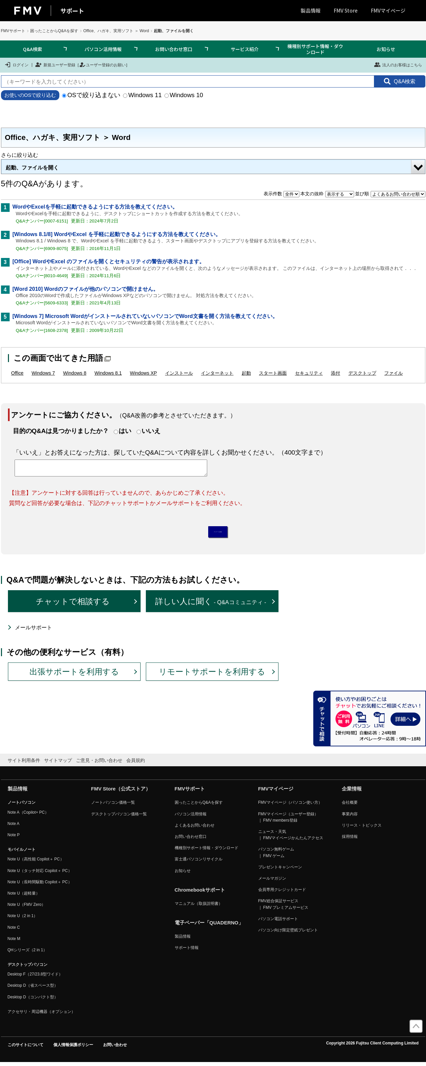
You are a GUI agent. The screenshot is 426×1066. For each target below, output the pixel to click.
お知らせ (386, 49)
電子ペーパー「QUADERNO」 (209, 926)
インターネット (217, 373)
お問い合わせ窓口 (173, 49)
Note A (14, 827)
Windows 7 (43, 373)
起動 (246, 373)
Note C (14, 930)
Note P (14, 838)
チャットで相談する (73, 604)
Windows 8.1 (108, 373)
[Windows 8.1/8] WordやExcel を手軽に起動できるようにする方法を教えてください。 (117, 234)
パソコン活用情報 (103, 49)
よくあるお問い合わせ (194, 829)
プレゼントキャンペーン (280, 870)
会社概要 (350, 806)
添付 (335, 373)
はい (125, 430)
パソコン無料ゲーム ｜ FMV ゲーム (276, 855)
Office (17, 373)
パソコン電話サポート (278, 922)
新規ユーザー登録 (55, 64)
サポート (72, 10)
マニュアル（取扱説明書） (198, 907)
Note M (14, 942)
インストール (179, 373)
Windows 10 (183, 95)
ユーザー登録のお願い (102, 64)
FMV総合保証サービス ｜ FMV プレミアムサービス (283, 907)
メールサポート (33, 631)
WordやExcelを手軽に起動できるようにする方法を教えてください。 (95, 207)
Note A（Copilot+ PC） (28, 815)
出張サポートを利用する (74, 674)
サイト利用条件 (24, 764)
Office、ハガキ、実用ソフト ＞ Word (116, 31)
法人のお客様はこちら (398, 64)
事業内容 (350, 817)
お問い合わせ (115, 1048)
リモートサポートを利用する (212, 674)
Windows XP (143, 373)
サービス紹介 (245, 49)
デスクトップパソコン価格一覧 (119, 817)
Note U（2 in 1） (23, 919)
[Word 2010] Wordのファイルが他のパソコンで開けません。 (85, 289)
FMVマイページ (388, 10)
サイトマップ (58, 764)
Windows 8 (74, 373)
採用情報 (350, 840)
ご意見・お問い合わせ (99, 764)
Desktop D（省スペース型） (33, 989)
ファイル (393, 373)
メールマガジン (272, 882)
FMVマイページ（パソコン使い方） (290, 806)
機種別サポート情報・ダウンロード (315, 49)
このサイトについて (25, 1048)
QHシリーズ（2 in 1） (27, 953)
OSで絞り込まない (91, 95)
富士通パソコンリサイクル (198, 862)
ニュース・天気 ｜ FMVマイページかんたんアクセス (291, 838)
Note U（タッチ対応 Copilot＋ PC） (40, 874)
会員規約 (135, 764)
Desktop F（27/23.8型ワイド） (35, 977)
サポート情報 (187, 951)
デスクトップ (362, 373)
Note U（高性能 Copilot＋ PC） (36, 862)
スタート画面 (273, 373)
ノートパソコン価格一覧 (113, 806)
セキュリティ (309, 373)
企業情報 (352, 792)
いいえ (151, 430)
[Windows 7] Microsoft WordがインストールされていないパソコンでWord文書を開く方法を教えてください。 (145, 316)
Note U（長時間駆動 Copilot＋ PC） (40, 885)
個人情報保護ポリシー (73, 1048)
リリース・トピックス (362, 829)
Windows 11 (142, 95)
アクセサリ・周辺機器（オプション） (41, 1015)
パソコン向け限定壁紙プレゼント (288, 933)
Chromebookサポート (200, 893)
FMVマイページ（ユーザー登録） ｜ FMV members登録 (288, 820)
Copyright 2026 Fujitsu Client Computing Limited (372, 1046)
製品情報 (311, 10)
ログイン (16, 64)
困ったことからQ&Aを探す (54, 31)
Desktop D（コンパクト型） (33, 1000)
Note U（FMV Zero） (27, 908)
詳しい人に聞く (210, 604)
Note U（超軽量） (24, 897)
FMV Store (346, 10)
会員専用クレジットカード (282, 893)
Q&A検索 (32, 49)
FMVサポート (13, 31)
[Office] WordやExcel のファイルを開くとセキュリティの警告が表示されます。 (109, 261)
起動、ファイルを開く (32, 167)
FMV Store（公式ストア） (121, 792)
